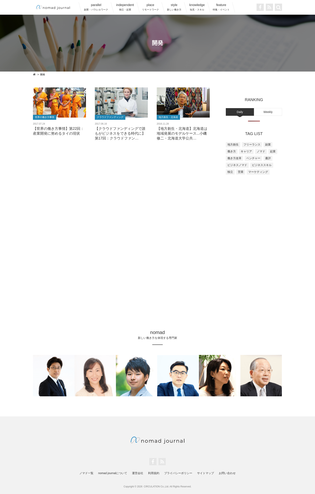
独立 (230, 171)
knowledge (197, 7)
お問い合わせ (227, 473)
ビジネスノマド (237, 165)
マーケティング (258, 171)
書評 (268, 158)
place (150, 7)
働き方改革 (234, 158)
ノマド (261, 151)
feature (221, 7)
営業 (240, 171)
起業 (273, 151)
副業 (268, 144)
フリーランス (251, 144)
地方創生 (233, 144)
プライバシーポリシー (178, 473)
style (174, 7)
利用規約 (153, 473)
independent (125, 7)
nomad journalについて (112, 473)
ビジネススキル (262, 165)
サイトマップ (205, 473)
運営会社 (137, 473)
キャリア (246, 151)
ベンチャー (253, 158)
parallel (96, 7)
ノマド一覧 (86, 473)
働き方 (231, 151)
